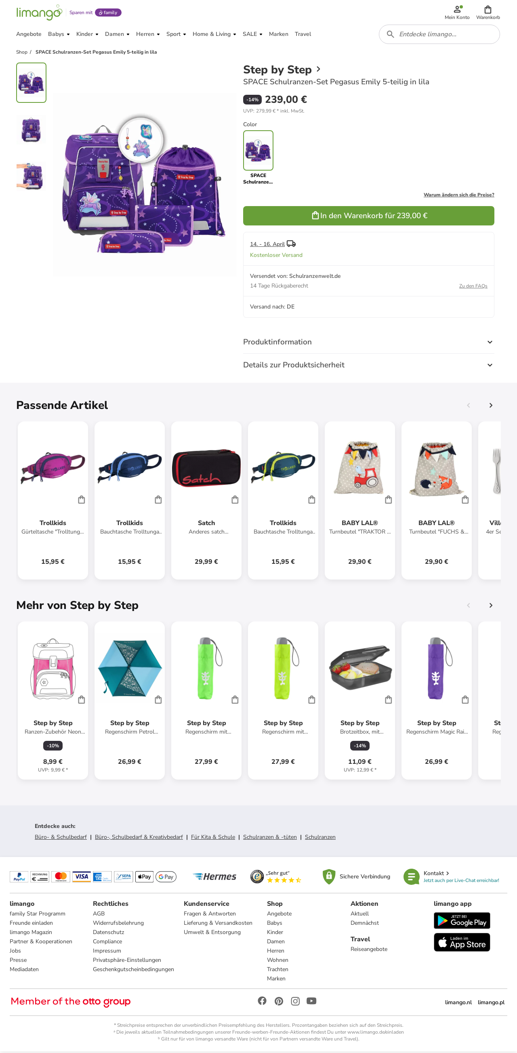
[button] (488, 13)
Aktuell (360, 915)
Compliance (107, 943)
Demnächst (365, 924)
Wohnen (277, 961)
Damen (276, 943)
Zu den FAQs (473, 287)
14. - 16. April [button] (267, 245)
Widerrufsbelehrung (118, 924)
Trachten (277, 970)
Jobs (15, 952)
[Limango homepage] (39, 13)
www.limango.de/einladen (375, 1033)
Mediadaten (24, 970)
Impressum (107, 952)
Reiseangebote (369, 950)
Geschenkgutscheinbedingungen (133, 970)
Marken (276, 980)
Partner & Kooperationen (41, 943)
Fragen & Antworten (210, 915)
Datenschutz (108, 933)
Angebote (279, 915)
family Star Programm (37, 915)
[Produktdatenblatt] (53, 502)
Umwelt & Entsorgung (212, 933)
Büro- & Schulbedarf (61, 838)
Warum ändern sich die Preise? (459, 196)
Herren (275, 952)
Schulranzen (320, 838)
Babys (274, 924)
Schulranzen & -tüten (270, 838)
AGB (99, 915)
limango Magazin (31, 933)
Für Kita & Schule (213, 838)
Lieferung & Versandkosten (218, 924)
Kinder (275, 933)
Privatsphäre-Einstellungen (127, 961)
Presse (18, 961)
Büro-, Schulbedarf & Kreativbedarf (139, 838)
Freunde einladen (31, 924)
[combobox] (439, 35)
